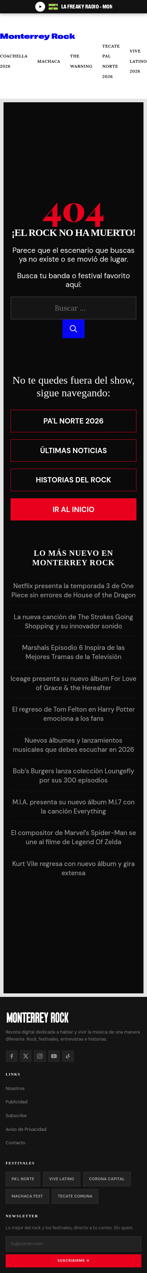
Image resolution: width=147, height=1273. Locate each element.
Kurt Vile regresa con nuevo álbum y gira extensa (73, 868)
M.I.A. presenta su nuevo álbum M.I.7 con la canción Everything (73, 807)
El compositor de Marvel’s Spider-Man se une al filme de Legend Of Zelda (73, 837)
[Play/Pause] (40, 7)
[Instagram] (40, 1056)
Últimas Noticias (73, 450)
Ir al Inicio (73, 509)
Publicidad (16, 1102)
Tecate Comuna (75, 1196)
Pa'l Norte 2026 (73, 421)
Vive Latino (61, 1178)
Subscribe (16, 1116)
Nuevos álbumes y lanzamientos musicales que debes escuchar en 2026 (73, 745)
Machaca (48, 61)
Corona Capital (107, 1178)
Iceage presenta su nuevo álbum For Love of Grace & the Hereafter (73, 683)
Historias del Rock (73, 480)
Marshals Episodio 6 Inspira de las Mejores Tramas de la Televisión (73, 652)
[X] (26, 1056)
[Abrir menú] (11, 22)
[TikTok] (68, 1056)
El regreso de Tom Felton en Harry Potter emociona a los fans (73, 714)
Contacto (15, 1143)
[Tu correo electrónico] (73, 1243)
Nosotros (15, 1088)
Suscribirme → (73, 1260)
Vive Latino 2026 (138, 61)
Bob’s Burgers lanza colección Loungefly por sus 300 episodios (73, 776)
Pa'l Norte (23, 1178)
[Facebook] (12, 1056)
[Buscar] (10, 90)
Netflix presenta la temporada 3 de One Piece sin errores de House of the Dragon (73, 590)
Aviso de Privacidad (26, 1129)
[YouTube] (54, 1056)
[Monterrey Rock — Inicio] (73, 1017)
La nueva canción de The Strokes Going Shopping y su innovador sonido (73, 622)
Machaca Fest (27, 1196)
